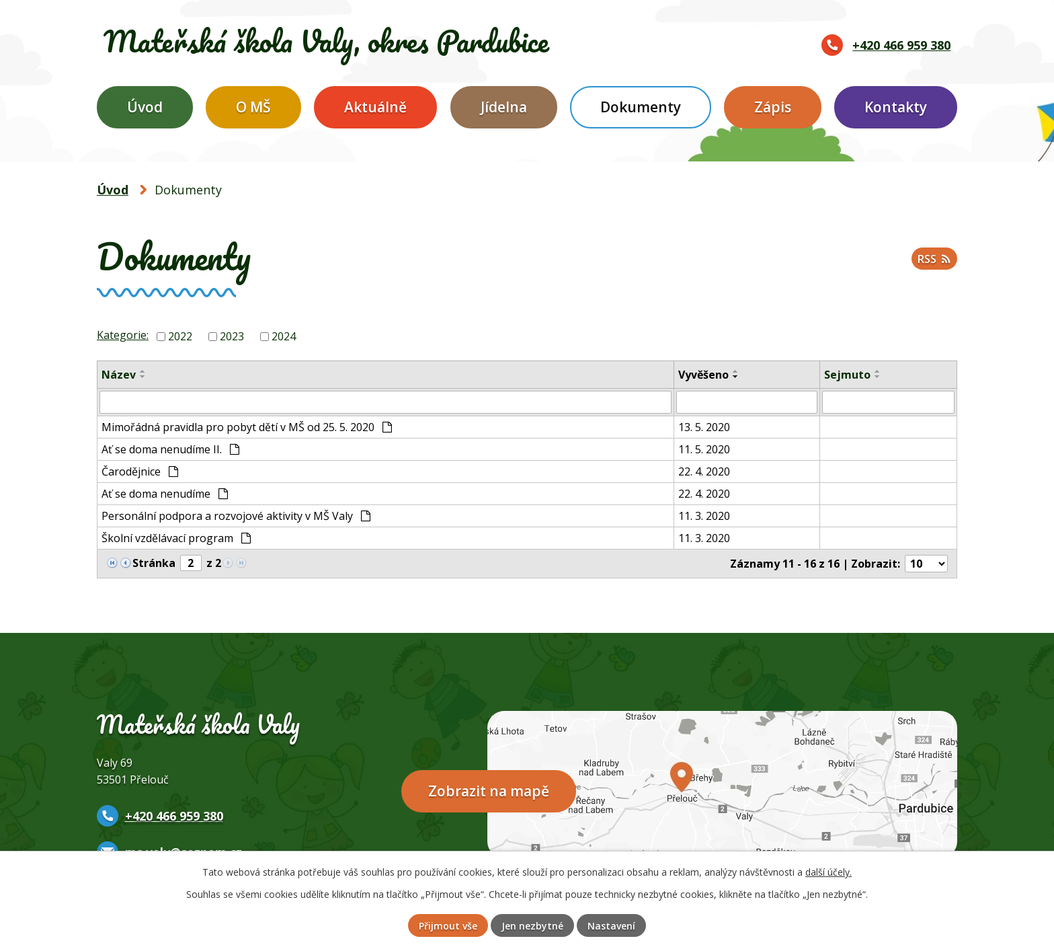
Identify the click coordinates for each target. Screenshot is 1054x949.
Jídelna (504, 107)
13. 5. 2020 (704, 427)
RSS (934, 259)
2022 (180, 336)
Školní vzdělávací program (176, 538)
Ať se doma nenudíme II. (170, 449)
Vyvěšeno (703, 374)
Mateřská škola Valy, (326, 41)
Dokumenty (640, 107)
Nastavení (611, 925)
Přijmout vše (448, 925)
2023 (232, 336)
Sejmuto (847, 374)
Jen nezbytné (532, 925)
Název (119, 374)
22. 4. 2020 (704, 471)
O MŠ (253, 107)
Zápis (772, 107)
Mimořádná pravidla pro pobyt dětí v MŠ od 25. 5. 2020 (247, 427)
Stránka (153, 563)
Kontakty (895, 107)
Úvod (145, 107)
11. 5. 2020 (704, 449)
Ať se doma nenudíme (165, 493)
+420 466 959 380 (901, 45)
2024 (284, 336)
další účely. (828, 872)
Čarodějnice (140, 471)
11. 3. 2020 (704, 515)
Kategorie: (123, 335)
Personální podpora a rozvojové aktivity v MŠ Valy (236, 515)
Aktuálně (375, 107)
